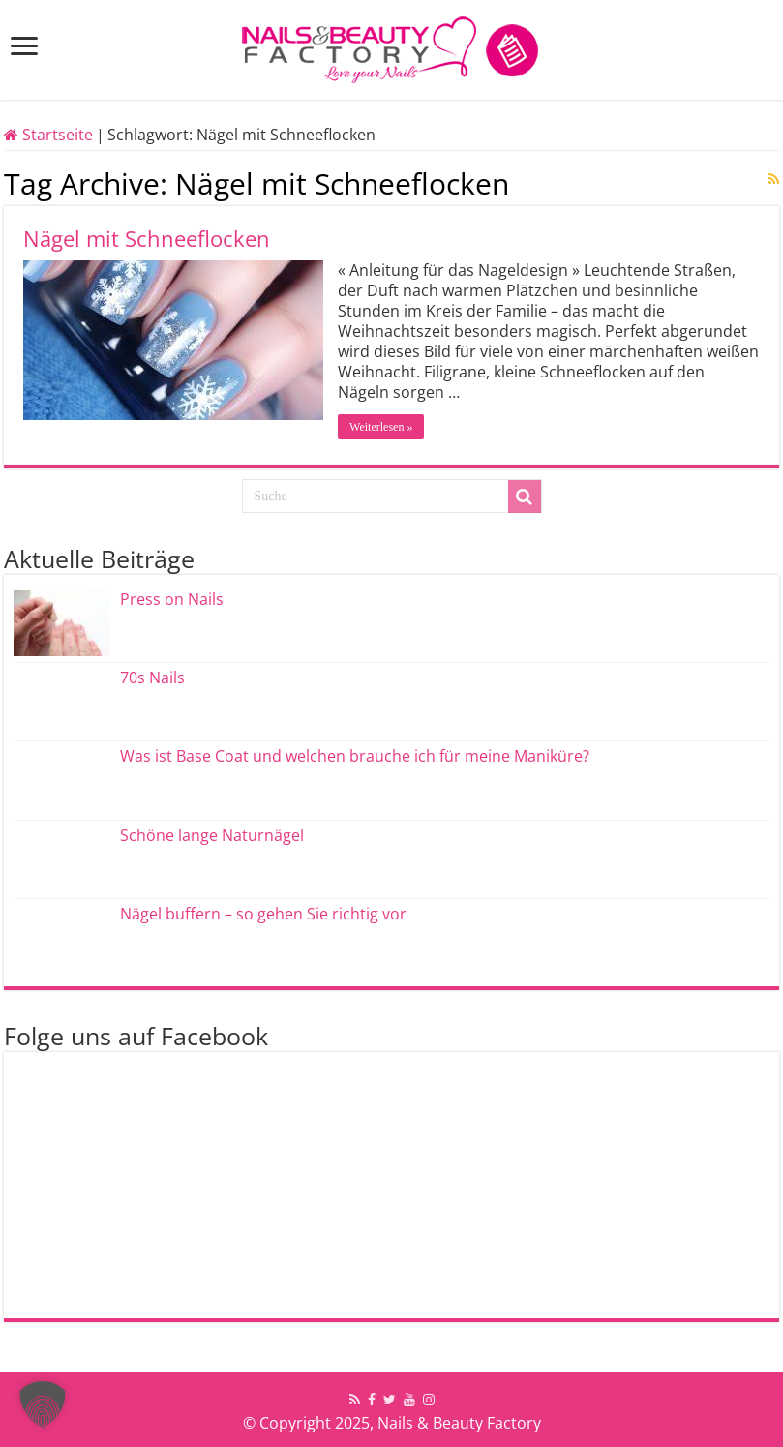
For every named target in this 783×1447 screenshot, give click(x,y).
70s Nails (152, 677)
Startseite (48, 134)
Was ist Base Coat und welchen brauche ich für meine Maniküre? (354, 756)
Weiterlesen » (380, 427)
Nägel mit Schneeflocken (146, 238)
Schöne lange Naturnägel (212, 835)
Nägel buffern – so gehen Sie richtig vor (263, 913)
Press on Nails (172, 599)
